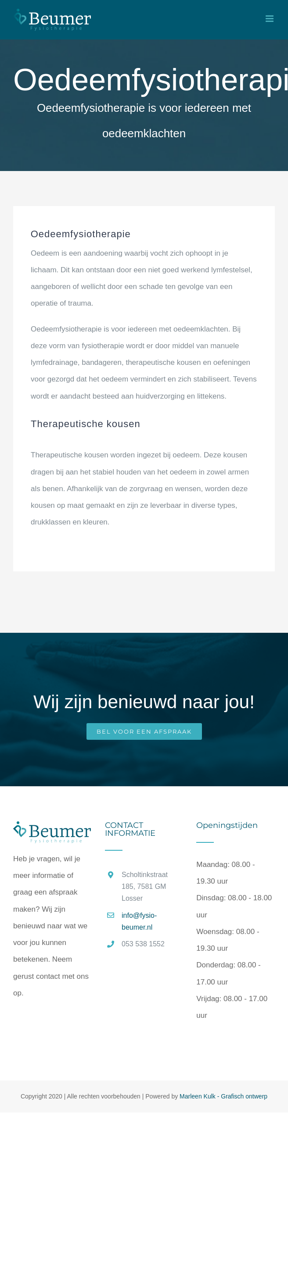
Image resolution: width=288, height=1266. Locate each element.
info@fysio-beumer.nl (139, 921)
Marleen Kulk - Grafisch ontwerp (223, 1096)
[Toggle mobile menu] (270, 18)
